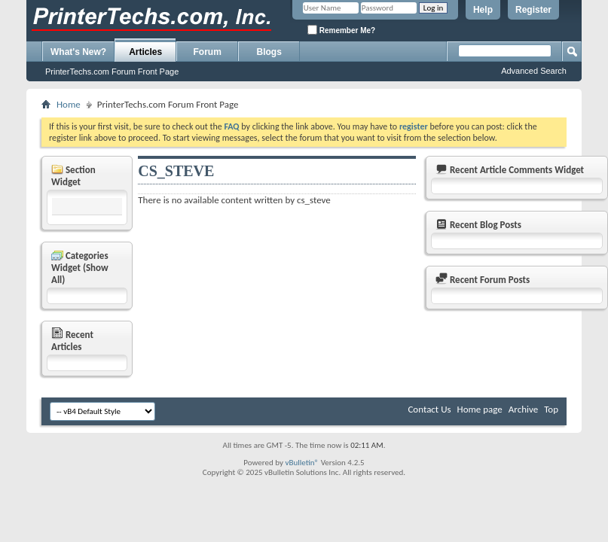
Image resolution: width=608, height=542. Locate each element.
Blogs (269, 52)
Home (69, 104)
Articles (145, 52)
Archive (523, 409)
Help (483, 10)
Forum (208, 52)
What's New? (78, 52)
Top (551, 409)
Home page (480, 409)
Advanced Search (534, 70)
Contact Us (429, 409)
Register (533, 10)
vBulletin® (302, 462)
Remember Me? (341, 30)
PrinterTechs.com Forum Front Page (112, 71)
